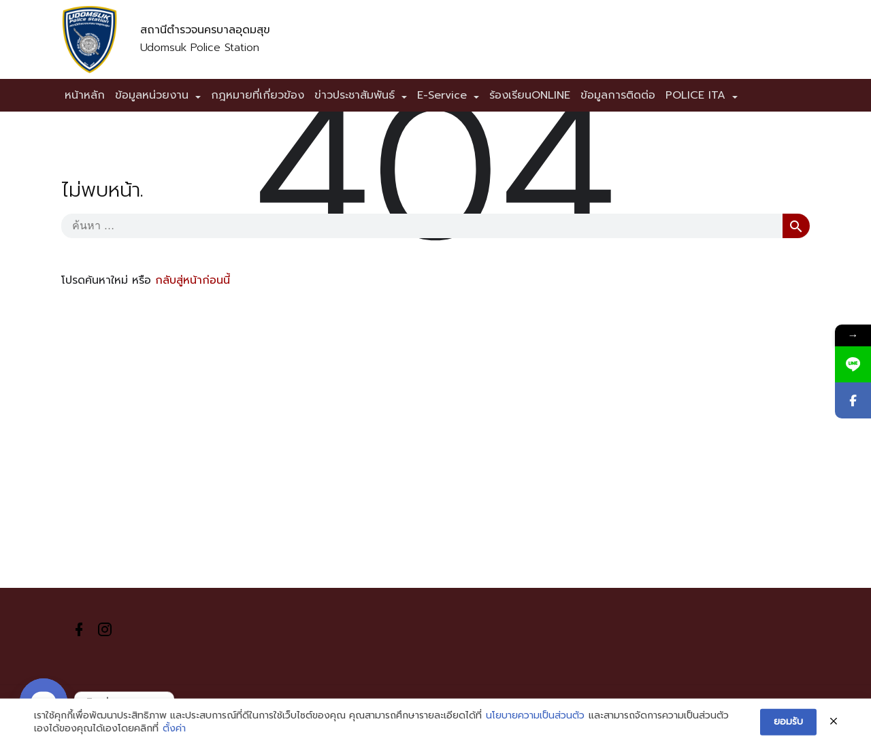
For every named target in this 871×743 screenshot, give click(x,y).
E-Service (442, 95)
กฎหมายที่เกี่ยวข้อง (257, 95)
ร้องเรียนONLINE (529, 95)
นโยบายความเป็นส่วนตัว (535, 724)
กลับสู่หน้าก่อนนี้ (192, 280)
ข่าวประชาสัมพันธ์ (354, 95)
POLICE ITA (695, 95)
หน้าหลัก (85, 95)
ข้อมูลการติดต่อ (617, 95)
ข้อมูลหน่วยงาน (151, 95)
